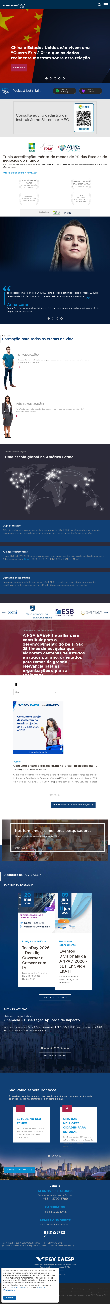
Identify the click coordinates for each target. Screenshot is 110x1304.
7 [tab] (59, 1048)
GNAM (27, 559)
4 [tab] (59, 78)
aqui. (67, 1225)
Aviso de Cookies (18, 1288)
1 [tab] (46, 78)
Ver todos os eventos (55, 997)
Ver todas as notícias (55, 1055)
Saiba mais (19, 68)
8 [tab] (62, 1048)
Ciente (9, 1298)
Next (106, 613)
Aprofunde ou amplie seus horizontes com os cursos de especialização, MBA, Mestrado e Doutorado (50, 410)
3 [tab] (55, 78)
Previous (4, 613)
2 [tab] (51, 78)
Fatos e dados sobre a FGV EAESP (20, 173)
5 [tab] (64, 78)
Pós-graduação (30, 404)
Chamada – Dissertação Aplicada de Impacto (42, 1020)
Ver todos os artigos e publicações (73, 805)
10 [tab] (68, 1048)
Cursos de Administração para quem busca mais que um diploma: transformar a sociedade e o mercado (53, 361)
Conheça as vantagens (19, 1170)
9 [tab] (65, 1048)
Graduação (28, 354)
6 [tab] (56, 1048)
